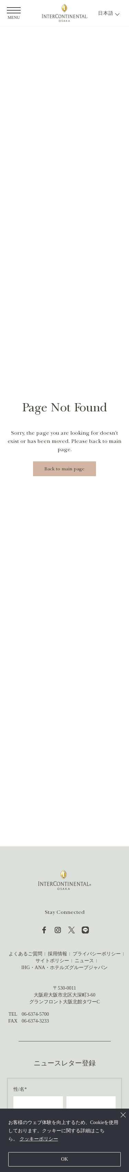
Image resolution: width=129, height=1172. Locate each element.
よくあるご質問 (25, 953)
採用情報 (57, 953)
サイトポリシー (52, 960)
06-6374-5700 (35, 1014)
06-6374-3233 (35, 1021)
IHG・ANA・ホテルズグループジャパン (64, 967)
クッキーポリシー (39, 1138)
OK (64, 1159)
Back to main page (64, 469)
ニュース (84, 960)
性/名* (20, 1089)
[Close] (123, 1114)
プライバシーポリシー (97, 953)
